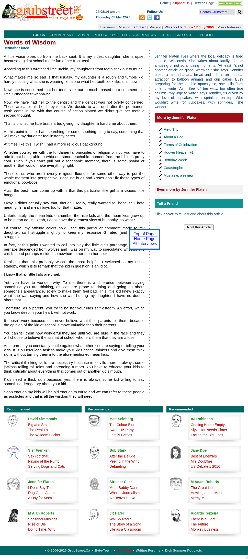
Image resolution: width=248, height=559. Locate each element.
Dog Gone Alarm (41, 493)
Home (164, 3)
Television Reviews (138, 35)
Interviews (107, 27)
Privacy (155, 27)
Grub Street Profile (194, 35)
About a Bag (173, 137)
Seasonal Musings (42, 519)
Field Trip (171, 129)
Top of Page (144, 234)
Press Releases (229, 27)
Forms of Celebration (180, 145)
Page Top (123, 550)
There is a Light (203, 519)
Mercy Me (198, 498)
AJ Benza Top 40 (123, 498)
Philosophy (104, 35)
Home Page (145, 239)
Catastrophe (173, 168)
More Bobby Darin (123, 488)
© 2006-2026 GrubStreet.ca (68, 550)
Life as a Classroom (125, 529)
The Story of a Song (125, 524)
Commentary (61, 35)
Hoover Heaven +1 (179, 152)
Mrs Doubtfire (201, 461)
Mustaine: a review (179, 175)
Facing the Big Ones (207, 435)
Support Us (181, 3)
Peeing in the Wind (124, 461)
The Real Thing (40, 430)
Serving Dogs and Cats (46, 466)
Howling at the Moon (207, 493)
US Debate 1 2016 (205, 466)
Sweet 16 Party (121, 430)
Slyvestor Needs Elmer (209, 430)
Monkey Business (205, 529)
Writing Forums (148, 550)
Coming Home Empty (208, 425)
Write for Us (173, 27)
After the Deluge (122, 456)
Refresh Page (204, 3)
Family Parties (120, 435)
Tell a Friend (167, 204)
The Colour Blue (122, 425)
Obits (166, 35)
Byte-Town (103, 550)
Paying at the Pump (43, 461)
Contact (140, 27)
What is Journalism (124, 493)
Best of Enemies (204, 456)
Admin (83, 35)
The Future (199, 524)
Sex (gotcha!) (38, 456)
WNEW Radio (120, 519)
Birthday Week (175, 160)
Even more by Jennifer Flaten (182, 189)
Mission (124, 27)
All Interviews (145, 243)
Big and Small (39, 425)
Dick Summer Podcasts (183, 550)
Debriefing (117, 466)
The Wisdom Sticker (44, 435)
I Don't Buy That (41, 488)
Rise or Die (37, 524)
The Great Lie (202, 488)
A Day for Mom (40, 498)
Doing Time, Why (41, 529)
